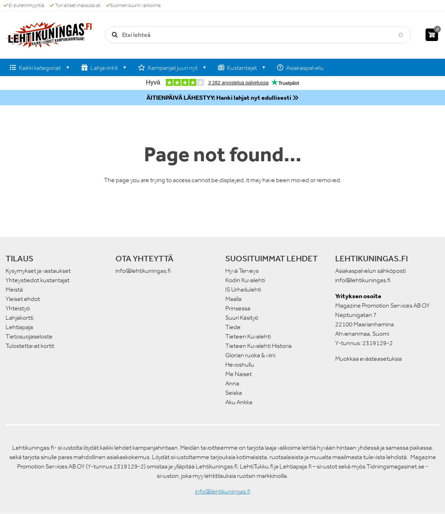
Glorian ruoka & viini (250, 355)
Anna (232, 383)
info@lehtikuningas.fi (143, 271)
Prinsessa (237, 308)
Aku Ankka (238, 402)
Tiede (233, 327)
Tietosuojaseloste (29, 336)
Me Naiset (238, 374)
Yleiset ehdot (23, 299)
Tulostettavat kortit (30, 346)
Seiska (233, 393)
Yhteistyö (18, 308)
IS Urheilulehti (243, 289)
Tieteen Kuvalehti (248, 336)
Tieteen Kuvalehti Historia (258, 346)
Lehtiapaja (19, 327)
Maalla (233, 299)
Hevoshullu (239, 364)
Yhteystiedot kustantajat (38, 280)
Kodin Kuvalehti (245, 280)
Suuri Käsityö (241, 317)
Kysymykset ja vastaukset (38, 271)
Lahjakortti (19, 317)
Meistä (14, 289)
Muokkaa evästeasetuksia (368, 358)
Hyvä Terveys (242, 271)
